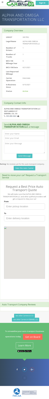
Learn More (24, 345)
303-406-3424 (11, 116)
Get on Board (32, 336)
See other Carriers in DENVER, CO (25, 319)
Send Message (24, 156)
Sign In (42, 3)
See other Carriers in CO (24, 316)
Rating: (3, 164)
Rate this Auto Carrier (24, 168)
